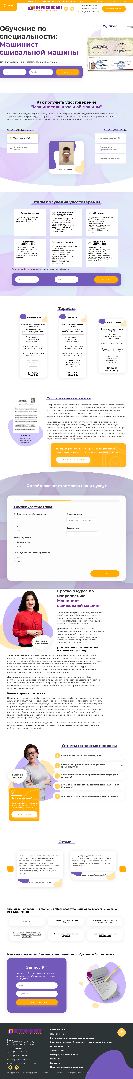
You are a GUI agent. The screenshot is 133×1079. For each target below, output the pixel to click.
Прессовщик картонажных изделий (66, 935)
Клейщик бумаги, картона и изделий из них (105, 921)
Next (122, 869)
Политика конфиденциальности (66, 1067)
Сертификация (57, 1030)
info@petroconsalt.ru (90, 11)
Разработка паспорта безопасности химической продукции (81, 1042)
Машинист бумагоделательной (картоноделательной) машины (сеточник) (27, 935)
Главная (10, 1040)
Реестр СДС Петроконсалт (64, 1055)
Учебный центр (58, 1050)
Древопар (26, 921)
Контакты (55, 1063)
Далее (105, 573)
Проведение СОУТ (59, 1046)
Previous (10, 869)
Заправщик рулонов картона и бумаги (65, 921)
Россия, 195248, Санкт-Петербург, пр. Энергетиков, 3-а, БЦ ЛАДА (56, 1)
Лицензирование (59, 1034)
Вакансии (55, 1059)
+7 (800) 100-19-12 (89, 6)
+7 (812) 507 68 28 (89, 9)
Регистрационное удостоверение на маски (72, 1038)
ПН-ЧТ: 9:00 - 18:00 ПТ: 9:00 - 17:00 (111, 1)
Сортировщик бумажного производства (105, 935)
